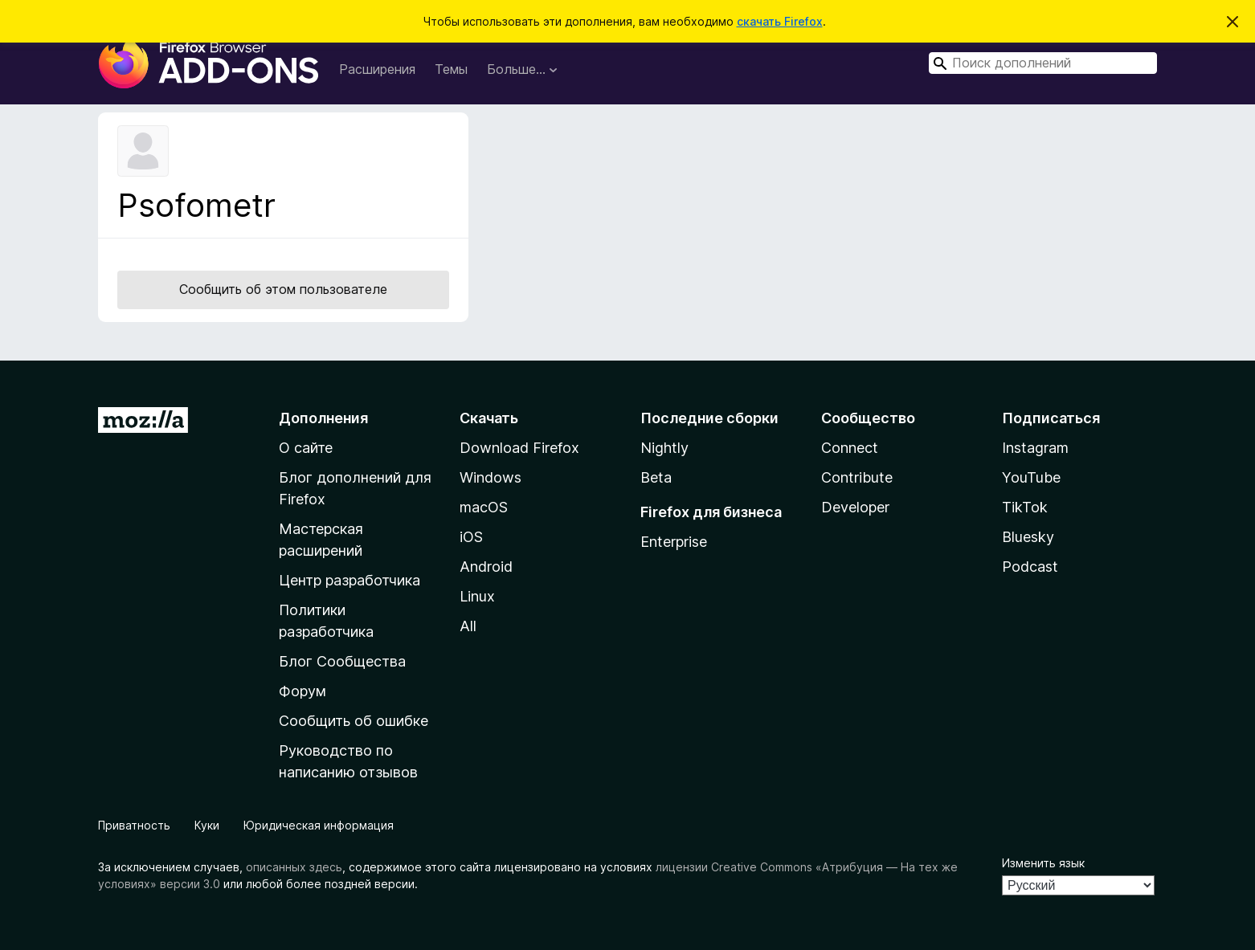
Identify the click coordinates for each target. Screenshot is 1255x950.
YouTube (1031, 477)
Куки (206, 825)
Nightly (664, 447)
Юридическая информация (318, 825)
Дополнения (323, 418)
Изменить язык (1043, 863)
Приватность (134, 825)
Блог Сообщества (342, 661)
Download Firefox (519, 447)
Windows (490, 477)
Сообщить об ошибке (353, 720)
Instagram (1035, 447)
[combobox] (1043, 63)
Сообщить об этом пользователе (283, 289)
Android (486, 566)
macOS (484, 507)
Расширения (377, 69)
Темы (451, 69)
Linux (477, 596)
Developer (855, 507)
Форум (302, 691)
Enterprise (673, 541)
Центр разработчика (349, 580)
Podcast (1030, 566)
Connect (849, 447)
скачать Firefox (780, 21)
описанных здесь (294, 867)
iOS (471, 536)
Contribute (857, 477)
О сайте (306, 447)
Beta (656, 477)
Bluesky (1028, 536)
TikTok (1025, 507)
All (468, 626)
